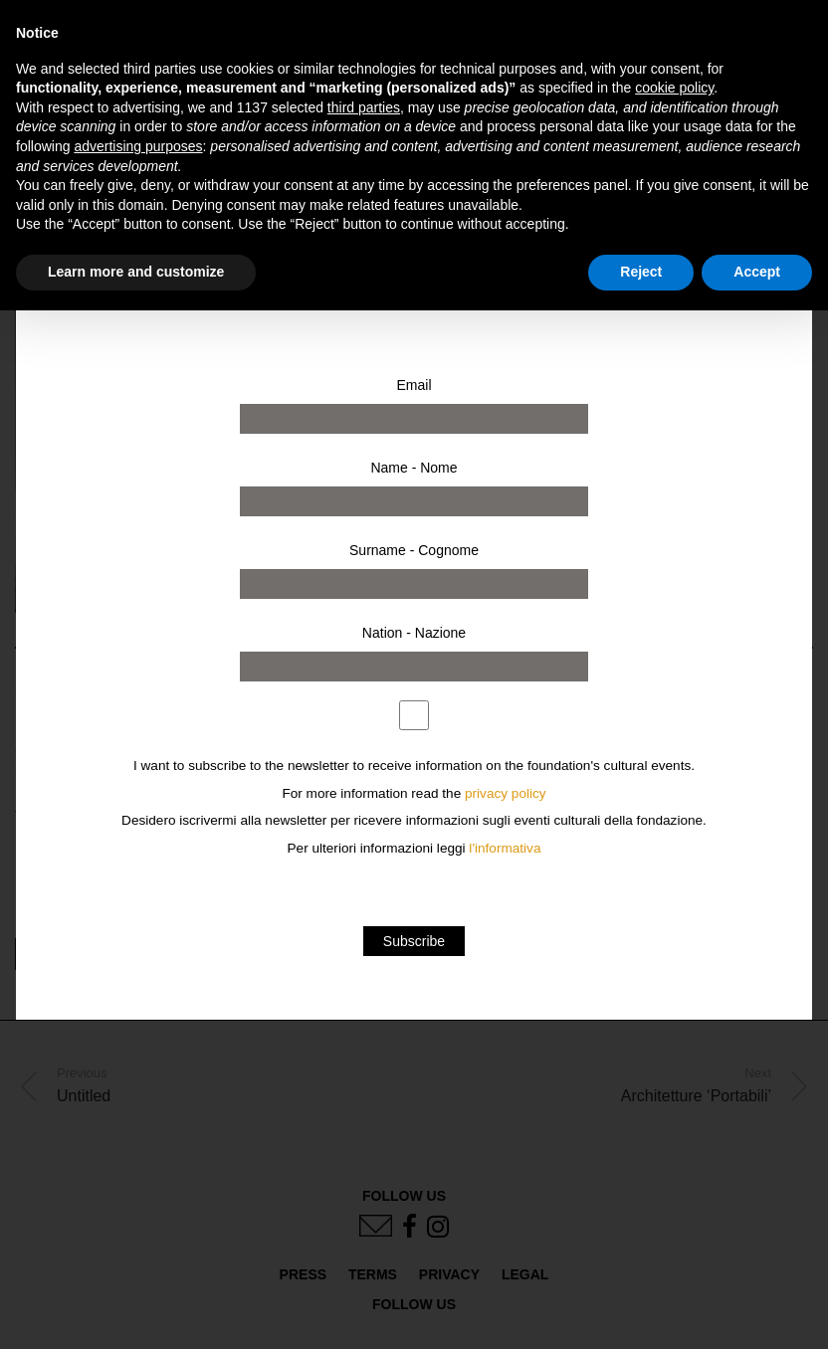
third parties (363, 107)
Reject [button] (641, 272)
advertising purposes (138, 146)
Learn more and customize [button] (136, 272)
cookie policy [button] (674, 88)
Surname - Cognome (414, 550)
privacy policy (505, 793)
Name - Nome (413, 468)
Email (413, 385)
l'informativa (504, 848)
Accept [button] (756, 272)
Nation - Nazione (414, 633)
